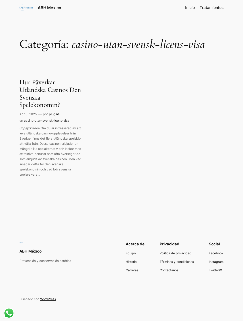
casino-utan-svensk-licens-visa (46, 120)
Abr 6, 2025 (28, 114)
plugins (54, 114)
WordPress (48, 299)
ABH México (49, 7)
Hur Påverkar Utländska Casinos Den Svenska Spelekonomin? (50, 94)
